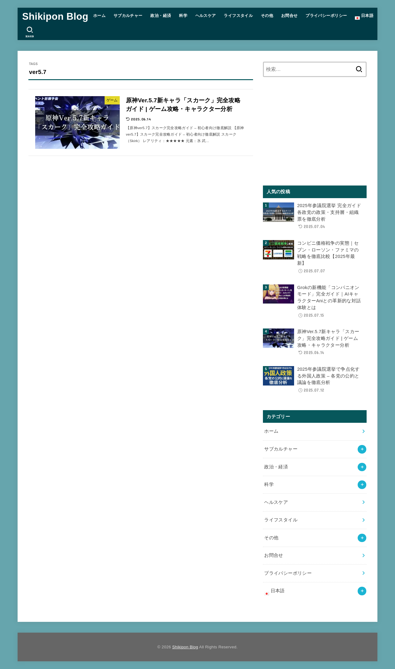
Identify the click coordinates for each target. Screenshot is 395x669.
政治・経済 (160, 15)
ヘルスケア (205, 15)
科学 (183, 15)
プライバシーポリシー (326, 15)
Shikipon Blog (55, 16)
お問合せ (289, 15)
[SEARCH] (29, 32)
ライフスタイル (238, 15)
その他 (267, 15)
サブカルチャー (128, 15)
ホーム (99, 15)
